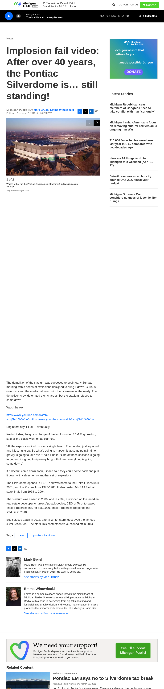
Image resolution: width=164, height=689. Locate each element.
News (9, 38)
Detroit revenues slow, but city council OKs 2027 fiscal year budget (130, 180)
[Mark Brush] (13, 386)
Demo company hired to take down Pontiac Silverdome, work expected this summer (102, 568)
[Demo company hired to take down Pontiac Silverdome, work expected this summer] (28, 571)
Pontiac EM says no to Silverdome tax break (103, 497)
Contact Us (63, 645)
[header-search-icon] (114, 4)
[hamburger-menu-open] (8, 5)
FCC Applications (135, 652)
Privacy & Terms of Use (138, 645)
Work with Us (64, 652)
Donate (151, 5)
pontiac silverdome (44, 354)
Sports (56, 597)
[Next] (97, 180)
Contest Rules (99, 652)
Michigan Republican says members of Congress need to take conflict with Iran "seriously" (132, 108)
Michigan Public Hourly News (106, 645)
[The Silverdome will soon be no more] (28, 608)
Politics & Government (65, 493)
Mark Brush (41, 109)
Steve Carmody (60, 608)
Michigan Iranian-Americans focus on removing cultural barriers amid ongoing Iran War (133, 126)
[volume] (18, 16)
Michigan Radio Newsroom (66, 503)
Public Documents (67, 659)
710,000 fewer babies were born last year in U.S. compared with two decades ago (131, 144)
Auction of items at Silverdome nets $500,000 (104, 528)
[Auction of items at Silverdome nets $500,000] (28, 537)
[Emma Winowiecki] (13, 415)
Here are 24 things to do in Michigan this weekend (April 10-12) (132, 162)
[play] (8, 16)
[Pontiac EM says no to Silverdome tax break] (28, 504)
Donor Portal (129, 4)
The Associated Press (63, 534)
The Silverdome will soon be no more (95, 602)
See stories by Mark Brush (41, 396)
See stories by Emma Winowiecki (46, 432)
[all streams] (147, 16)
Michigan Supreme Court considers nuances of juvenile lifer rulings (133, 198)
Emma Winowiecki (62, 109)
